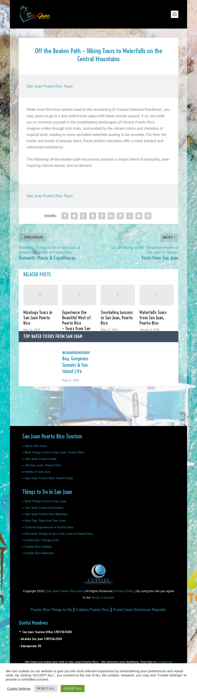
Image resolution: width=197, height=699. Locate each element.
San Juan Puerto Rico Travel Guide (49, 478)
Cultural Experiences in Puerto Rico (49, 527)
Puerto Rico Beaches (39, 553)
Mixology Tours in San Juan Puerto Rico (37, 318)
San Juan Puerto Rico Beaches (46, 514)
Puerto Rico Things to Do (42, 540)
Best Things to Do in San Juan (45, 501)
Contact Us (164, 662)
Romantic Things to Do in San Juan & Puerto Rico (59, 533)
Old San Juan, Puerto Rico (43, 465)
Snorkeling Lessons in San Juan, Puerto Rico (117, 318)
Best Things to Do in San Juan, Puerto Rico (54, 452)
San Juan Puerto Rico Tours (50, 86)
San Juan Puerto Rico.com (64, 591)
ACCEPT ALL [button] (73, 688)
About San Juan (35, 446)
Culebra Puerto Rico (92, 610)
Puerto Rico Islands (38, 546)
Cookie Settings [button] (19, 688)
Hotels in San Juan (38, 471)
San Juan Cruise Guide (41, 459)
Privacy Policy (124, 591)
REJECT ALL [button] (46, 688)
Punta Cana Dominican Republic (139, 610)
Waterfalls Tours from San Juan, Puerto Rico (153, 318)
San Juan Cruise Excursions (44, 507)
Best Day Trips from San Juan (45, 520)
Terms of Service (102, 597)
